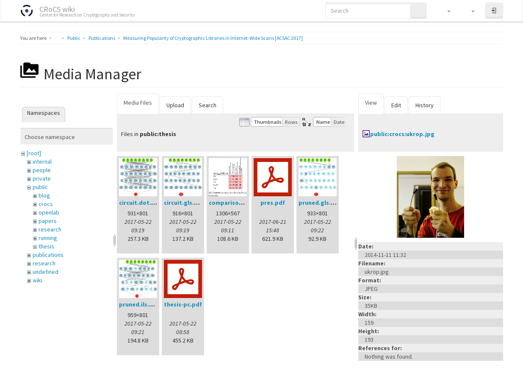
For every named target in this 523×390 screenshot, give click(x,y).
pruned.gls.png (320, 202)
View (371, 102)
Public (73, 38)
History (424, 105)
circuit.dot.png (140, 202)
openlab (49, 212)
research (50, 229)
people (42, 170)
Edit (396, 105)
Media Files (138, 102)
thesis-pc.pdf (183, 304)
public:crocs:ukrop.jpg (402, 134)
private (42, 178)
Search (207, 105)
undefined (45, 272)
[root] (34, 153)
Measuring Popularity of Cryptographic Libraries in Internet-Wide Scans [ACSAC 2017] (213, 38)
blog (44, 195)
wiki (37, 280)
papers (48, 221)
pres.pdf (272, 202)
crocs (46, 204)
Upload (175, 105)
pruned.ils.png (139, 304)
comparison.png (232, 202)
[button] (445, 10)
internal (42, 161)
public (40, 187)
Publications (102, 38)
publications (48, 255)
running (48, 238)
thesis (46, 246)
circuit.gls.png (184, 202)
